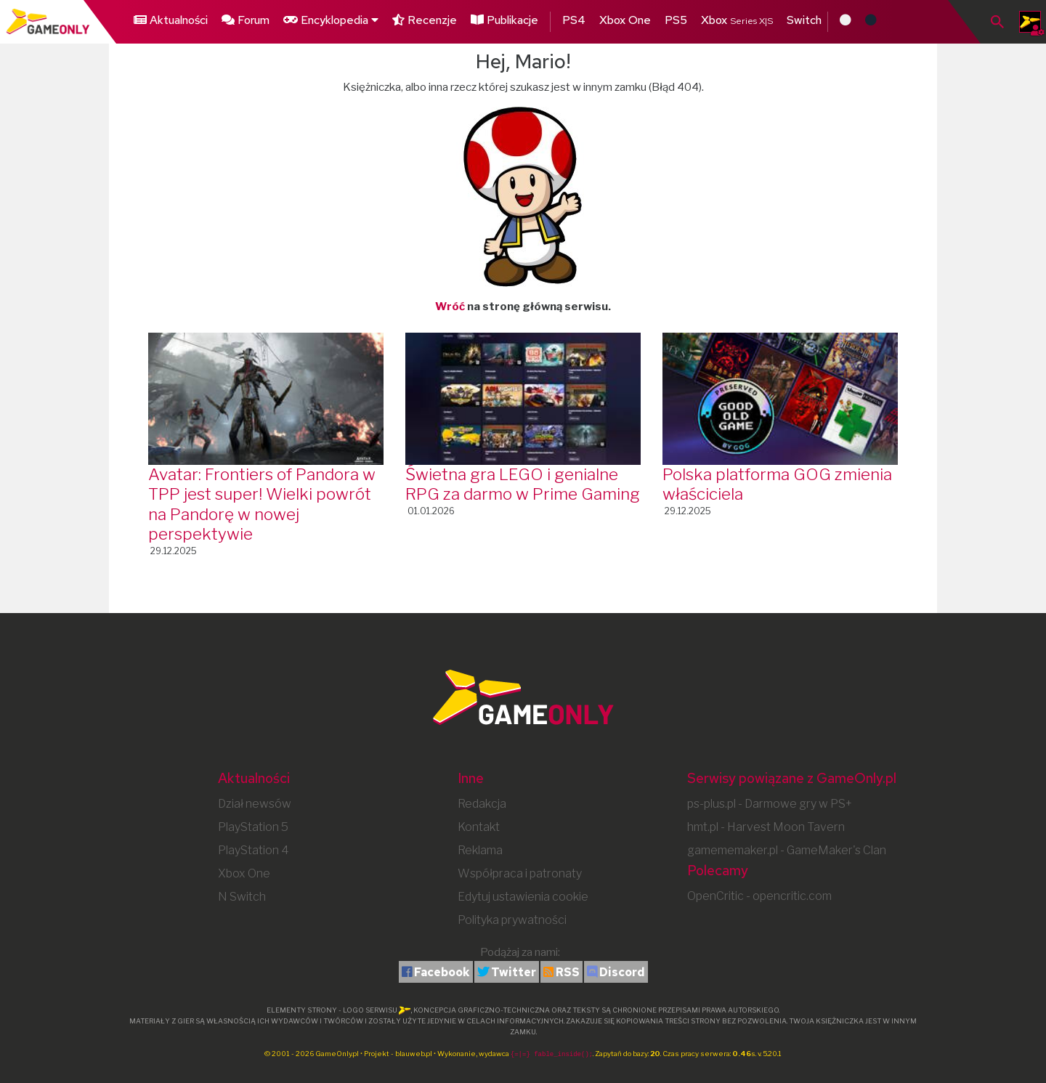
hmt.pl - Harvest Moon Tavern (766, 827)
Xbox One (625, 20)
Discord (622, 972)
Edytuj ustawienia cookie (523, 897)
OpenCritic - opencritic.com (759, 896)
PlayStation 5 (253, 827)
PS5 (676, 20)
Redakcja (482, 804)
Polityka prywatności (512, 920)
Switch (804, 20)
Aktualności (171, 20)
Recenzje (424, 20)
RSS (568, 972)
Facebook (442, 972)
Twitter (513, 972)
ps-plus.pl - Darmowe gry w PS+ (769, 804)
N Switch (242, 897)
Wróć (450, 306)
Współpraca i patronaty (520, 873)
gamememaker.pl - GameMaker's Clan (786, 850)
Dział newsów (254, 804)
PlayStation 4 (253, 850)
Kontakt (479, 827)
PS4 (573, 20)
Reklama (480, 850)
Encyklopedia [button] (330, 20)
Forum (245, 20)
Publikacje (504, 20)
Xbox (737, 20)
